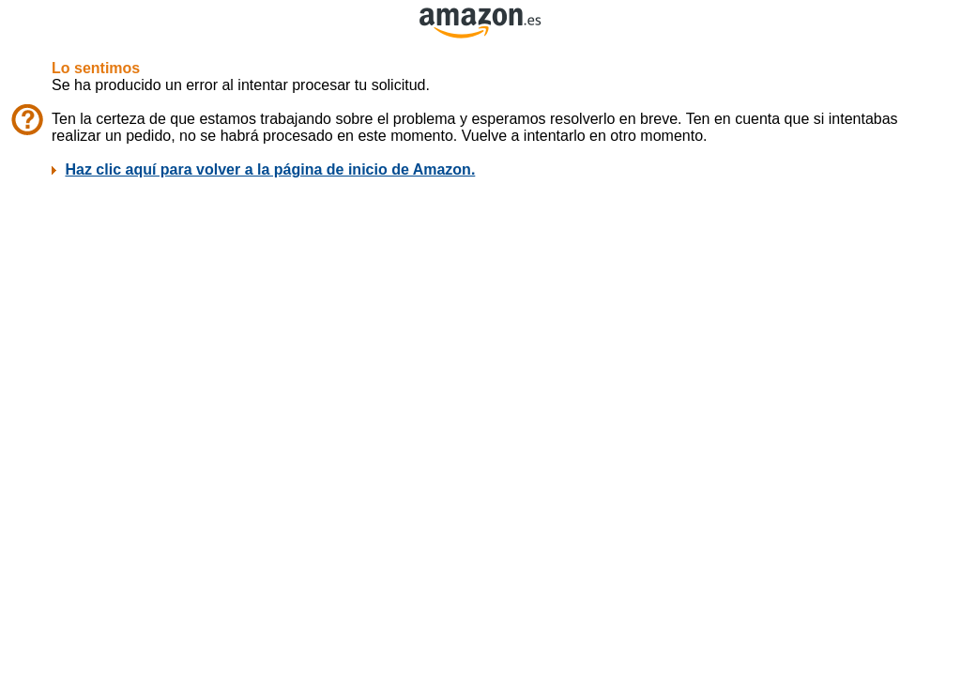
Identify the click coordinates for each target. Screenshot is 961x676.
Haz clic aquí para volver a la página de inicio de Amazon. (270, 169)
